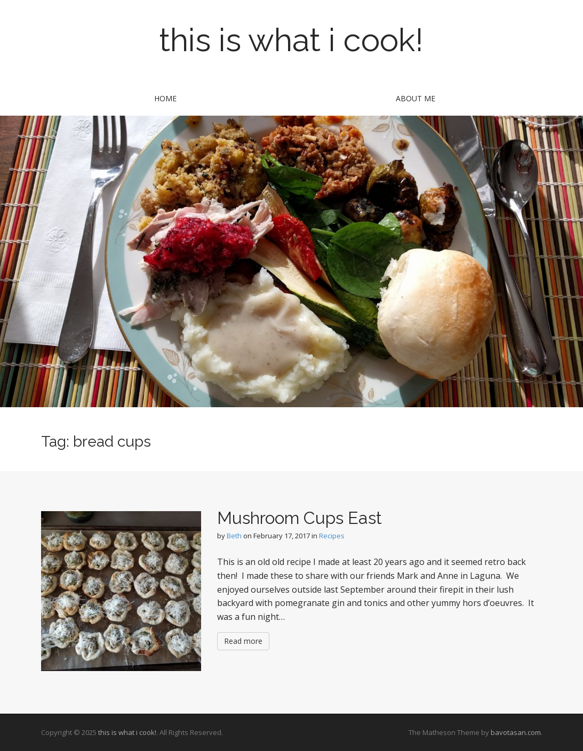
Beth (234, 535)
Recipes (332, 535)
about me (415, 98)
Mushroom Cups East (299, 518)
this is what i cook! (291, 40)
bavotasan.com (516, 732)
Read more (243, 641)
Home (165, 98)
